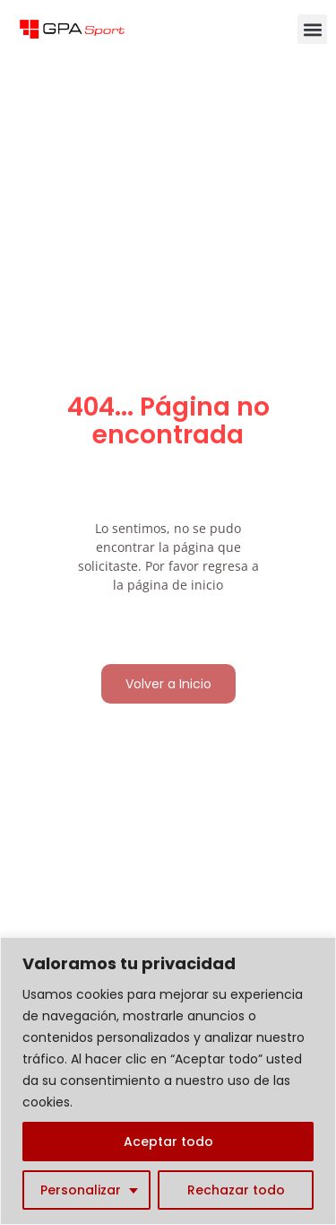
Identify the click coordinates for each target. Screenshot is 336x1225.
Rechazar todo (236, 1190)
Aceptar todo (168, 1142)
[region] (168, 1081)
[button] (312, 29)
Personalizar (80, 1190)
